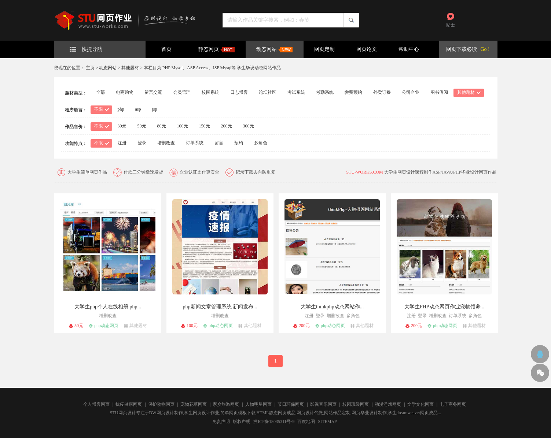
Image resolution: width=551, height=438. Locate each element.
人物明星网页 (258, 404)
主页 (90, 67)
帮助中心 (408, 49)
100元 (182, 126)
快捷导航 (86, 49)
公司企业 (410, 92)
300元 (248, 126)
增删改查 (166, 142)
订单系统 (194, 142)
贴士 (450, 24)
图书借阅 (439, 92)
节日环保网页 (291, 404)
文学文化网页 (420, 404)
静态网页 (216, 49)
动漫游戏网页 (388, 404)
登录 (141, 142)
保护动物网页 (161, 404)
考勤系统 (325, 92)
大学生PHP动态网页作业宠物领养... (444, 306)
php (121, 109)
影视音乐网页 (323, 404)
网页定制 (324, 49)
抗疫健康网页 (128, 404)
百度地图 (306, 421)
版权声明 (241, 421)
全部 (100, 92)
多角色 (260, 142)
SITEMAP (327, 421)
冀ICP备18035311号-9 (273, 421)
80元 (161, 126)
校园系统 (210, 92)
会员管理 (182, 92)
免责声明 (221, 421)
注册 (122, 142)
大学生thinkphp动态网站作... (332, 306)
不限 (98, 109)
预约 (238, 142)
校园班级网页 (355, 404)
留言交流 (153, 92)
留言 (218, 142)
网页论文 (366, 49)
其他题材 (130, 67)
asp (138, 109)
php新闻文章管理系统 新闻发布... (220, 306)
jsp (154, 109)
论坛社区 (267, 92)
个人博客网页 (96, 404)
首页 (166, 49)
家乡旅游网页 (226, 404)
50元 (141, 126)
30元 (122, 126)
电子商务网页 (453, 404)
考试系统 (296, 92)
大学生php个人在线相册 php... (107, 306)
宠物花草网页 (193, 404)
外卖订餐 (382, 92)
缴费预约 (353, 92)
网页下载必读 (461, 49)
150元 (204, 126)
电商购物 (124, 92)
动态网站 (274, 49)
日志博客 (239, 92)
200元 (226, 126)
